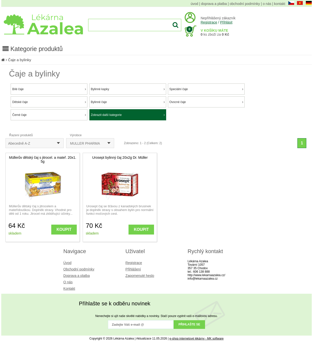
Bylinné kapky (128, 89)
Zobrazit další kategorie (128, 115)
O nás (68, 282)
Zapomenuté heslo (140, 276)
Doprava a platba (76, 276)
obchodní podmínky (245, 4)
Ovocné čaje (206, 102)
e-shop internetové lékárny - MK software (196, 338)
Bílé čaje (49, 89)
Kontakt (69, 288)
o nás (267, 4)
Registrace (209, 22)
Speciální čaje (206, 89)
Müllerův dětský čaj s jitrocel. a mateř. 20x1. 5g (42, 159)
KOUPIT (63, 229)
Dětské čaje (49, 102)
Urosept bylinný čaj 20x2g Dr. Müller (120, 157)
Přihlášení (133, 269)
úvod (194, 4)
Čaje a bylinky (19, 60)
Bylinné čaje (128, 102)
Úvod (67, 263)
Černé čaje (49, 115)
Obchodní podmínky (78, 269)
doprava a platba (214, 4)
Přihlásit (226, 22)
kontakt (279, 4)
